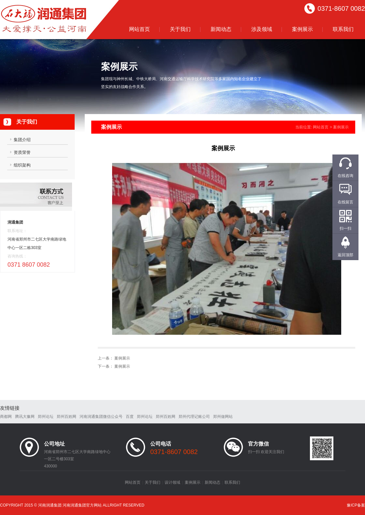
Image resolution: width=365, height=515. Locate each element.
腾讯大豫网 (25, 416)
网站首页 (139, 29)
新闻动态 (221, 29)
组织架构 (22, 165)
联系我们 (343, 29)
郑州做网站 (223, 416)
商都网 (6, 416)
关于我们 (180, 29)
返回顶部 (345, 255)
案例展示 (302, 29)
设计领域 (172, 482)
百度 (130, 416)
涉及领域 (261, 29)
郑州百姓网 (66, 416)
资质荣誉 (22, 152)
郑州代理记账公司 (194, 416)
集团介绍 (22, 139)
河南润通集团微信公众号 (101, 416)
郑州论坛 (45, 416)
